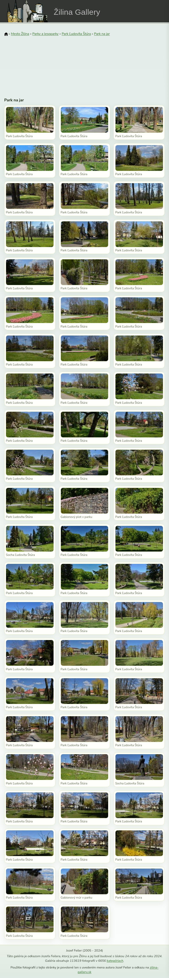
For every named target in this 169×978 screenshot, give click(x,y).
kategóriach (115, 960)
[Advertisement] (84, 64)
